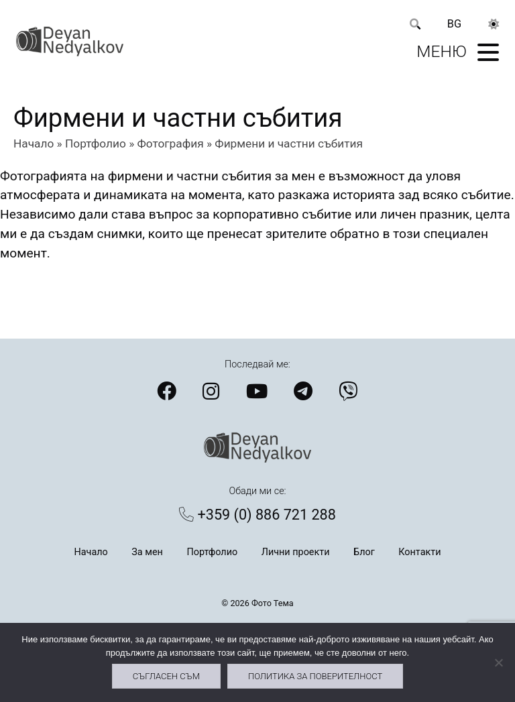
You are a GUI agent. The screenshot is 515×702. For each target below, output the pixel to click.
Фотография (170, 143)
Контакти (419, 552)
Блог (364, 552)
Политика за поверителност (315, 676)
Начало (33, 143)
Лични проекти (296, 552)
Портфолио (95, 143)
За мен (147, 552)
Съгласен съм (166, 676)
